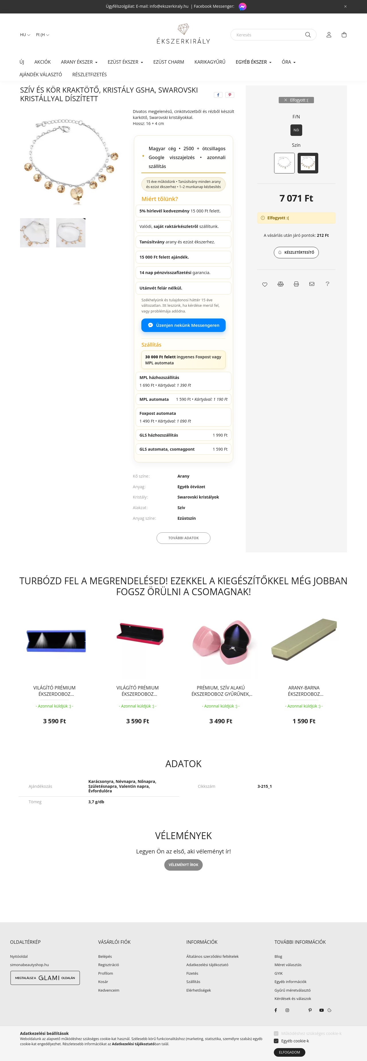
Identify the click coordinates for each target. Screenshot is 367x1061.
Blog (278, 970)
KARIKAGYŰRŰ (209, 62)
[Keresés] (274, 34)
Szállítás (193, 995)
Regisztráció (108, 978)
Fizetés (192, 987)
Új (21, 62)
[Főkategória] (29, 91)
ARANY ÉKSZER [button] (77, 62)
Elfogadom (289, 1052)
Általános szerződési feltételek (212, 970)
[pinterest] (229, 108)
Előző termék (295, 91)
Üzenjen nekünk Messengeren (184, 338)
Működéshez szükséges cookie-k (311, 1033)
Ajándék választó (40, 74)
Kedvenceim (109, 1004)
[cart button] (344, 34)
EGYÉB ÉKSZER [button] (252, 62)
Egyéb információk (291, 995)
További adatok (183, 551)
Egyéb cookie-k (295, 1041)
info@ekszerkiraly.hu (169, 6)
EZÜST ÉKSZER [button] (124, 62)
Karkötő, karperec (104, 91)
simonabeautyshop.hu (29, 978)
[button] (296, 266)
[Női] (296, 143)
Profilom (105, 987)
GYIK (279, 987)
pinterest (310, 1023)
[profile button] (329, 34)
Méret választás (288, 978)
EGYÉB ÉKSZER (64, 91)
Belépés (105, 970)
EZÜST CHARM (168, 62)
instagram (287, 1023)
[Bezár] (345, 6)
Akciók (42, 62)
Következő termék (329, 91)
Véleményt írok (183, 878)
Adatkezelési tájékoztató (207, 978)
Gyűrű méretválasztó (293, 1004)
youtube (321, 1023)
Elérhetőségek (198, 1004)
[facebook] (218, 108)
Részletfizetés (89, 74)
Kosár (103, 995)
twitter (298, 1023)
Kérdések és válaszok (293, 1012)
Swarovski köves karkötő (152, 91)
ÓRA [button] (287, 62)
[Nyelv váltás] (23, 34)
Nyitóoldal (19, 970)
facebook (276, 1023)
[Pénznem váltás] (41, 34)
